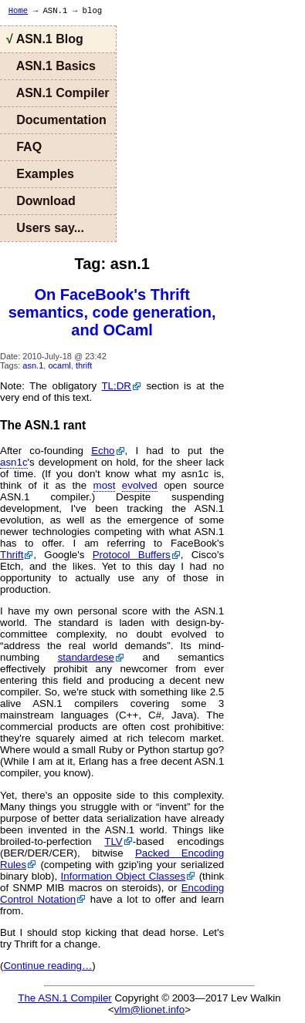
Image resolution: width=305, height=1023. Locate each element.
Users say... (45, 227)
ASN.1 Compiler (58, 92)
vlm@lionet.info (149, 1009)
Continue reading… (47, 965)
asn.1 (32, 365)
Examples (40, 173)
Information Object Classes (123, 876)
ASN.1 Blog (44, 38)
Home (18, 10)
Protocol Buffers (132, 554)
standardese (86, 657)
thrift (84, 365)
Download (41, 200)
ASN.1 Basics (51, 65)
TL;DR (116, 386)
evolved (140, 485)
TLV (113, 841)
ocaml (59, 365)
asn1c (14, 462)
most (104, 485)
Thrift (11, 554)
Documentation (56, 119)
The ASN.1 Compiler (64, 998)
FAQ (24, 146)
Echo (102, 450)
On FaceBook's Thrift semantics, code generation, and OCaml (112, 312)
